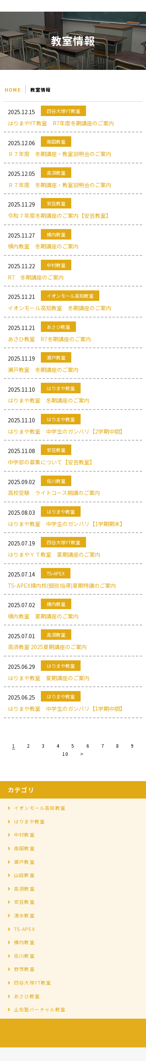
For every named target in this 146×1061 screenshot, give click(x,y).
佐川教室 (24, 955)
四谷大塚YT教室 (32, 982)
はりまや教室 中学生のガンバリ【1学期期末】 (66, 524)
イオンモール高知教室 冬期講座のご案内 (59, 308)
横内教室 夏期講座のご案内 (43, 616)
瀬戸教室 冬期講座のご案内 (43, 369)
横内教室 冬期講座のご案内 (43, 246)
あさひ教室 (27, 996)
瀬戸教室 (24, 861)
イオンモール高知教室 (39, 807)
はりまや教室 (29, 821)
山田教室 (24, 875)
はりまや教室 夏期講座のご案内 (49, 678)
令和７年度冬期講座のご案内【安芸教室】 (59, 215)
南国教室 (24, 848)
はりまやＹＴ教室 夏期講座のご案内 (54, 554)
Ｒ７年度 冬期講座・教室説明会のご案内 (59, 154)
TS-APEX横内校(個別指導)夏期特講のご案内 (62, 585)
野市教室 (24, 968)
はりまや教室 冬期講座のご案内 (49, 400)
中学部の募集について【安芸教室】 (51, 462)
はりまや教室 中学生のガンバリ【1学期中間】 (66, 708)
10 (65, 753)
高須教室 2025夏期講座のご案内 (50, 647)
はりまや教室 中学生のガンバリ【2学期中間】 (66, 431)
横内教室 (24, 942)
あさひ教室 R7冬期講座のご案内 (49, 339)
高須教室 (24, 888)
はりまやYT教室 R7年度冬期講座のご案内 (61, 123)
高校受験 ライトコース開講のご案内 (54, 493)
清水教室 (24, 915)
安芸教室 (24, 901)
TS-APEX (24, 929)
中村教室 (24, 834)
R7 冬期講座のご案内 (36, 277)
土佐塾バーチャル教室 (39, 1009)
